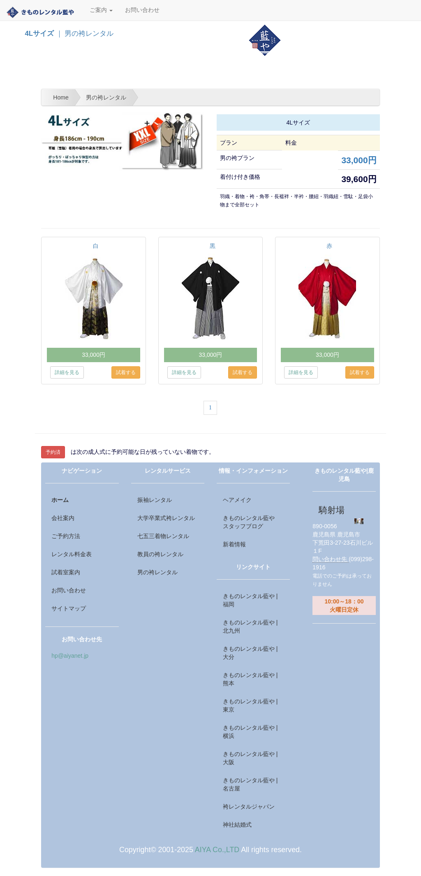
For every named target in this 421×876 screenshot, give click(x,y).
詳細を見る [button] (67, 372)
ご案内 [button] (101, 10)
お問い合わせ (142, 10)
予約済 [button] (53, 452)
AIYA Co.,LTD (217, 850)
